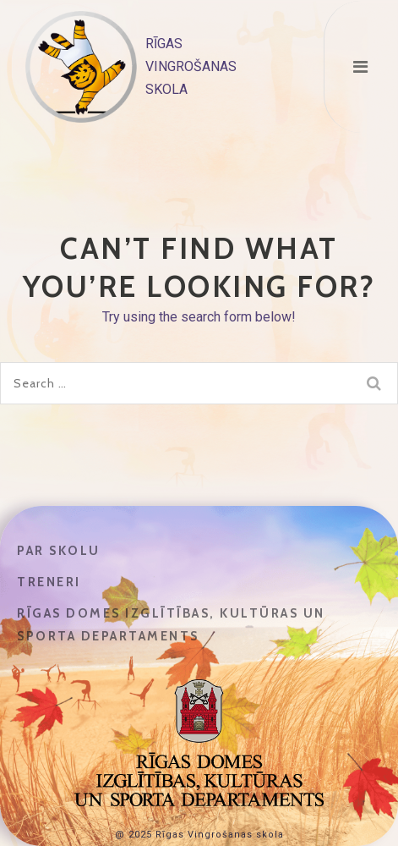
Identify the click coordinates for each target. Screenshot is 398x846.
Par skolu (59, 550)
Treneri (49, 582)
